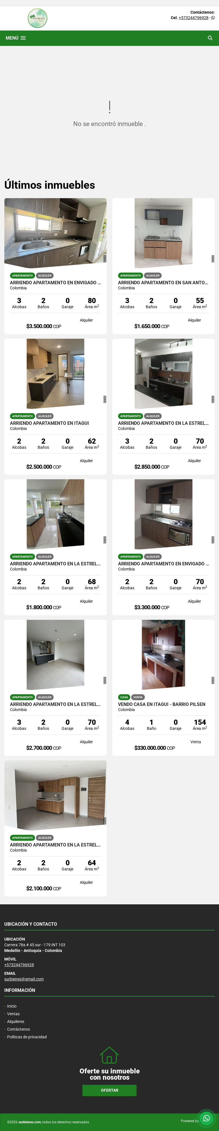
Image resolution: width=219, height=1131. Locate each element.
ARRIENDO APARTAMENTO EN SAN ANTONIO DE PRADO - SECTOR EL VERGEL (163, 283)
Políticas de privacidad (27, 1037)
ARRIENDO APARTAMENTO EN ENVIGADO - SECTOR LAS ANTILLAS (55, 283)
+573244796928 (193, 17)
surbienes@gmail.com (24, 979)
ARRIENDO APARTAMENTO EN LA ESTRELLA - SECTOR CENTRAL (55, 845)
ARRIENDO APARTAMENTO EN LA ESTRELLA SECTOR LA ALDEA (55, 564)
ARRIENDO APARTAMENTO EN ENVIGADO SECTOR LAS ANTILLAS (163, 564)
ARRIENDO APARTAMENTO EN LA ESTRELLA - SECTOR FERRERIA (163, 423)
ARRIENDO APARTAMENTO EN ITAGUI (49, 423)
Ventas (13, 1014)
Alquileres (15, 1021)
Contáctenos (18, 1029)
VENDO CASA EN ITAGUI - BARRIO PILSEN (161, 704)
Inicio (12, 1006)
